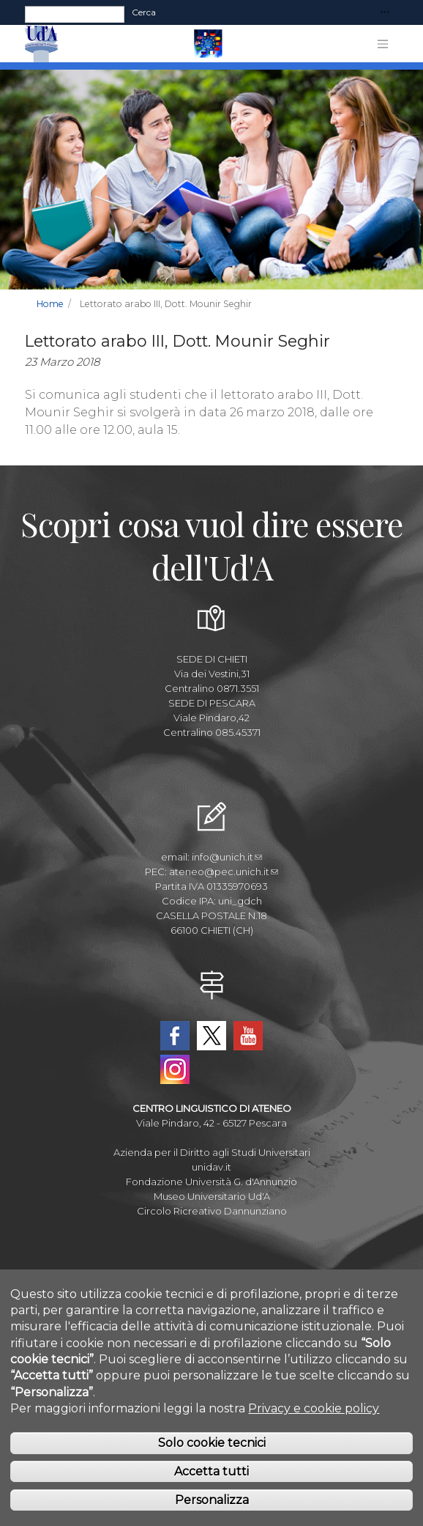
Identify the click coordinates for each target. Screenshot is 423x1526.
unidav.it (211, 1167)
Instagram (175, 1069)
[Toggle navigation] (385, 13)
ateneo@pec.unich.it (223, 871)
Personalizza (212, 1501)
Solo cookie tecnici (212, 1444)
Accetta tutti (211, 1472)
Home (50, 303)
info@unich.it (227, 857)
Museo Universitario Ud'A (212, 1196)
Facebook (175, 1036)
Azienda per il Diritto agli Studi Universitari (211, 1152)
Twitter (211, 1036)
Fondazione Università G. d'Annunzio (211, 1181)
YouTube (248, 1036)
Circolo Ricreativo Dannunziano (212, 1211)
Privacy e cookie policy (313, 1409)
